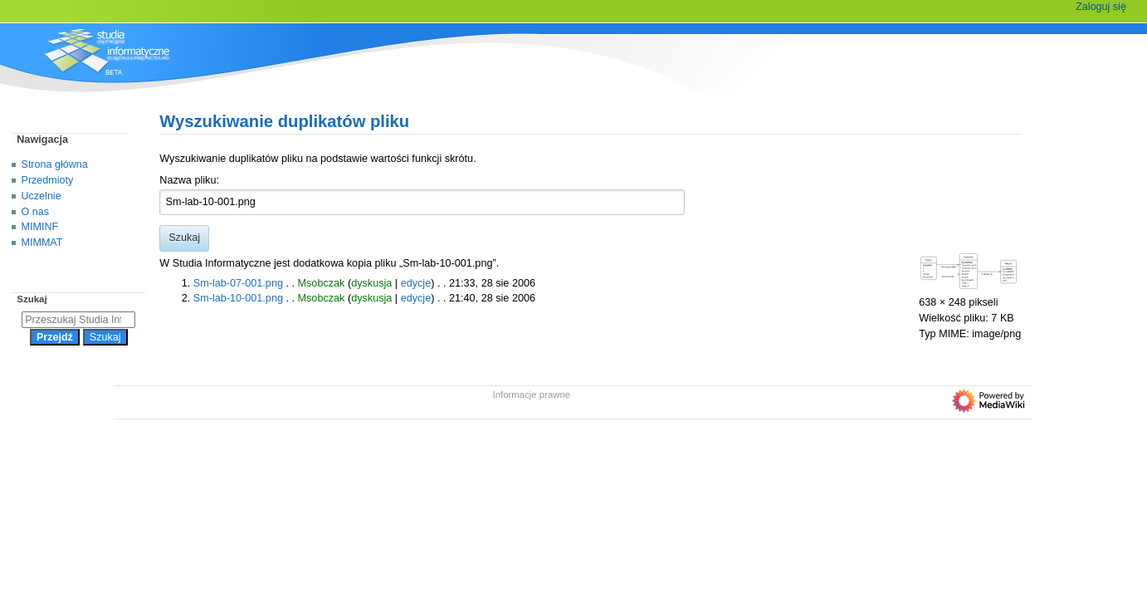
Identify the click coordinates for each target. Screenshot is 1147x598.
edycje (416, 283)
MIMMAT (42, 242)
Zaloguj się (1101, 6)
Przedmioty (48, 180)
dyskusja (371, 283)
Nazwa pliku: (189, 180)
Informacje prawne (532, 394)
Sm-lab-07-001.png (238, 283)
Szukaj (31, 299)
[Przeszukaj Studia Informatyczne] (78, 319)
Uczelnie (41, 196)
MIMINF (40, 227)
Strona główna (55, 164)
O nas (35, 212)
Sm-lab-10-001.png (238, 298)
